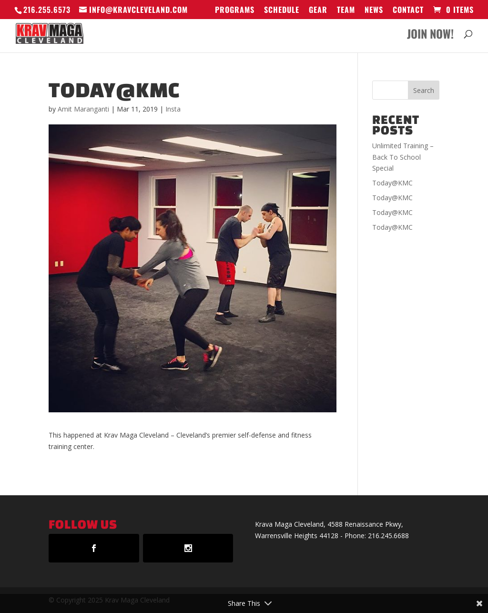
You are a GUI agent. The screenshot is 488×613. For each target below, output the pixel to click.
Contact (408, 10)
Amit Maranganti (83, 108)
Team (346, 10)
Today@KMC (392, 182)
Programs (234, 10)
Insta (173, 108)
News (374, 10)
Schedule (281, 10)
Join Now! (430, 36)
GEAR (318, 10)
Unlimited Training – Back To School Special (403, 157)
